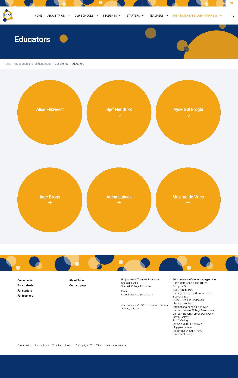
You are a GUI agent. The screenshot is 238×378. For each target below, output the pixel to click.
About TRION (58, 15)
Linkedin (68, 345)
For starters (24, 290)
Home (39, 15)
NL (232, 3)
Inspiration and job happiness (197, 15)
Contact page (77, 285)
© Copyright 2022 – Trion (88, 345)
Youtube (56, 345)
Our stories (62, 63)
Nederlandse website (115, 345)
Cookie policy (24, 345)
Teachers (158, 15)
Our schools (86, 15)
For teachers (25, 295)
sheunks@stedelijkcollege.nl (137, 294)
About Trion (76, 280)
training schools (130, 308)
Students (112, 15)
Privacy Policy (41, 345)
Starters (135, 15)
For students (25, 285)
